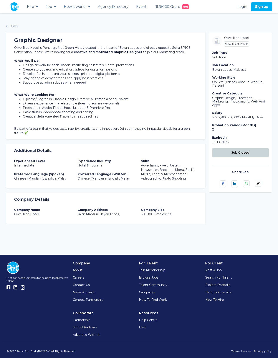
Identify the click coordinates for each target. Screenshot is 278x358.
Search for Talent (218, 277)
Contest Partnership (88, 300)
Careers (78, 277)
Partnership (81, 320)
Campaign (147, 292)
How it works (77, 7)
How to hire (214, 300)
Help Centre (148, 320)
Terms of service (241, 351)
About (77, 270)
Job (51, 7)
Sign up (261, 7)
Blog (142, 327)
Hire (32, 7)
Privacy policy (262, 351)
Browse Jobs (148, 277)
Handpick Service (218, 292)
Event (141, 7)
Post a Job (213, 270)
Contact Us (81, 285)
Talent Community (153, 285)
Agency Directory (113, 7)
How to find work (153, 300)
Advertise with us (86, 335)
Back (12, 26)
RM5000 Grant (171, 6)
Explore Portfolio (217, 285)
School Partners (85, 327)
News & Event (83, 292)
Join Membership (152, 270)
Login (242, 7)
